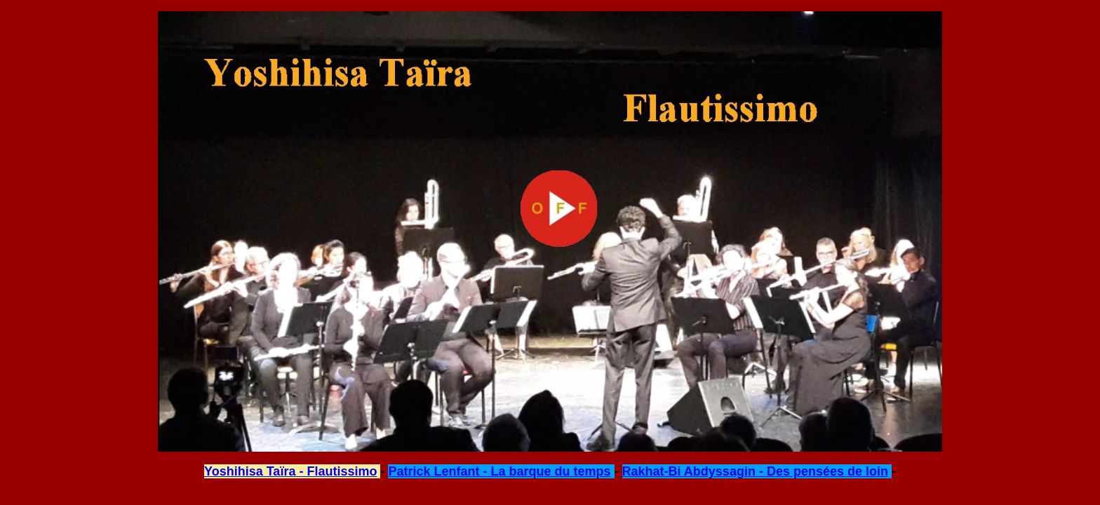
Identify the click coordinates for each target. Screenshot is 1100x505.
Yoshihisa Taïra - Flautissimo (290, 471)
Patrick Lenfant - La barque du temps (499, 471)
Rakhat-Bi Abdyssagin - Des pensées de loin (755, 471)
